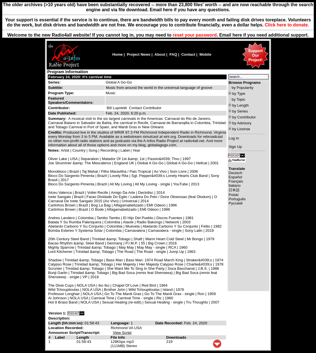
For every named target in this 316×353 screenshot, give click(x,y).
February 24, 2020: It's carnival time (80, 77)
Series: (54, 82)
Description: (59, 318)
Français (236, 181)
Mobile (205, 54)
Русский (235, 203)
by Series (240, 111)
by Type (238, 93)
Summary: (57, 118)
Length (82, 337)
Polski (234, 195)
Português (237, 199)
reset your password (195, 35)
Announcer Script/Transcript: (74, 332)
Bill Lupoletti (117, 108)
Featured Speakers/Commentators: (70, 100)
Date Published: (62, 113)
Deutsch (235, 173)
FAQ (173, 54)
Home (117, 54)
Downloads (176, 337)
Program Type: (61, 93)
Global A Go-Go (119, 82)
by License (241, 129)
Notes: (54, 150)
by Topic (238, 99)
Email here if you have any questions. (190, 9)
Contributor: (59, 108)
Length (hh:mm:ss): (66, 323)
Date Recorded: (169, 323)
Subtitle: (55, 88)
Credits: (55, 132)
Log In (234, 138)
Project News (138, 54)
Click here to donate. (287, 25)
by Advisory (241, 123)
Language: (121, 323)
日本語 (234, 190)
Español (235, 177)
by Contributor (244, 117)
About (159, 54)
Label (60, 337)
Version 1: (57, 313)
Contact (188, 54)
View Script (122, 332)
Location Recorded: (65, 328)
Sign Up (235, 147)
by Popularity (242, 88)
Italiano (235, 185)
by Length (240, 105)
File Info (117, 337)
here (237, 35)
